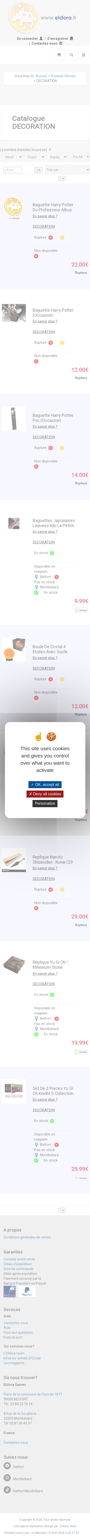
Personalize (45, 804)
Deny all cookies (45, 794)
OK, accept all (45, 785)
